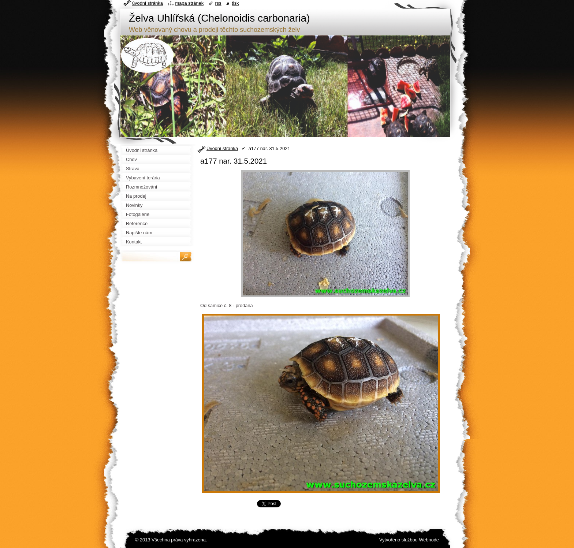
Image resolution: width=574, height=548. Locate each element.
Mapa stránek (189, 3)
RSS (218, 3)
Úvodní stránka (222, 148)
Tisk (235, 3)
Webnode (429, 540)
